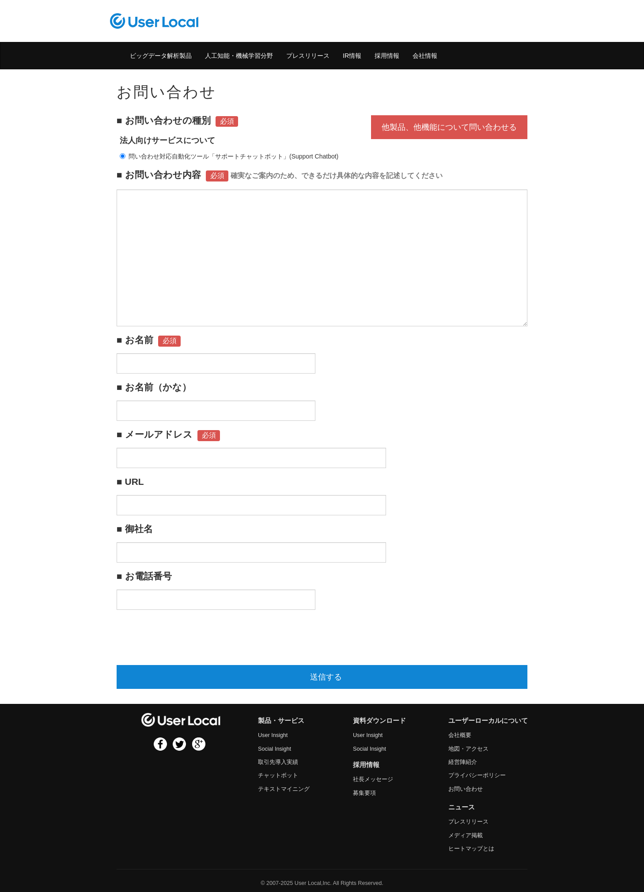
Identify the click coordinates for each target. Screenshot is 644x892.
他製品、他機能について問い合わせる (449, 127)
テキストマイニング (284, 789)
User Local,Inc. (313, 883)
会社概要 (459, 735)
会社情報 (425, 55)
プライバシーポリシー (477, 775)
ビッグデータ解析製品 (161, 55)
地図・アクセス (468, 749)
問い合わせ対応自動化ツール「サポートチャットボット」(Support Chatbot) (229, 156)
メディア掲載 (465, 835)
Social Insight (274, 749)
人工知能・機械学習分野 (239, 55)
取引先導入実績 (278, 762)
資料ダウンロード (379, 720)
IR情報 (352, 55)
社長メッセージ (373, 779)
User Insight (273, 735)
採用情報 (387, 55)
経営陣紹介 (462, 762)
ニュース (461, 807)
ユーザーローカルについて (488, 720)
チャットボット (278, 775)
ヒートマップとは (471, 849)
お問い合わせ (465, 789)
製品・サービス (281, 720)
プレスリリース (308, 55)
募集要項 (364, 793)
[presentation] (184, 637)
